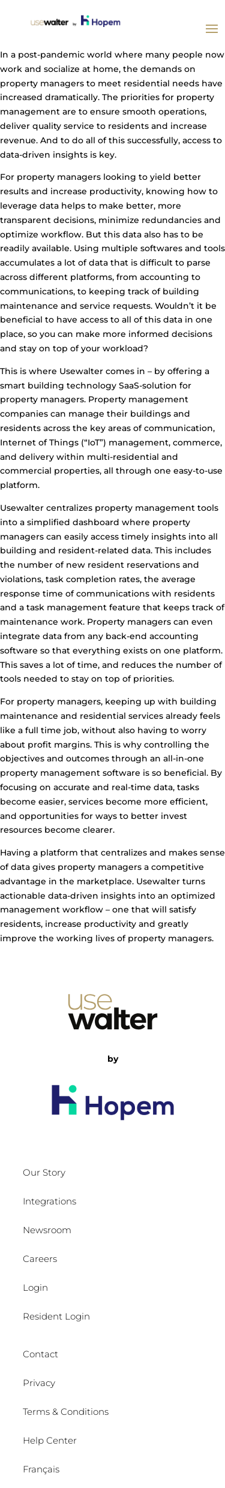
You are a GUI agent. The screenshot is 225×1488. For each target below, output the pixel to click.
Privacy (39, 1382)
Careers (40, 1258)
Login (35, 1287)
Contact (40, 1354)
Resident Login (56, 1316)
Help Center (50, 1440)
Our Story (44, 1172)
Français (41, 1469)
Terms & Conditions (66, 1411)
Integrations (49, 1201)
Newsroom (47, 1230)
